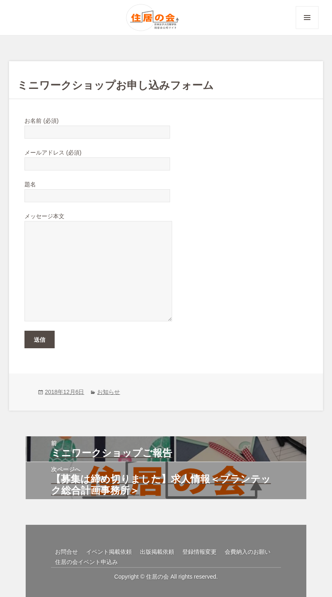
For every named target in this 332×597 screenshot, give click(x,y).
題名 (97, 190)
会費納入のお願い (247, 551)
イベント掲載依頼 (109, 551)
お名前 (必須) (97, 126)
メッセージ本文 (98, 221)
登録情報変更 (199, 551)
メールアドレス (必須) (97, 158)
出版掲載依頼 (157, 551)
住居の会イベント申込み (86, 562)
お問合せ (66, 551)
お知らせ (108, 392)
